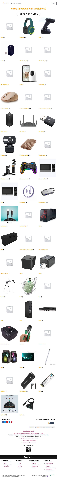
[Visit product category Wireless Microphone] (28, 98)
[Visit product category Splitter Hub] (9, 405)
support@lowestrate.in (25, 438)
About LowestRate (8, 462)
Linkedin (19, 468)
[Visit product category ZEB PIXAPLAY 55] (9, 75)
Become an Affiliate (36, 465)
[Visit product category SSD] (47, 381)
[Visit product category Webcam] (9, 145)
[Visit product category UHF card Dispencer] (47, 240)
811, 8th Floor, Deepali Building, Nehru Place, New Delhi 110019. (29, 433)
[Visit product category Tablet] (28, 358)
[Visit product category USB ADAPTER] (28, 216)
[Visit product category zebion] (9, 51)
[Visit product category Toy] (47, 287)
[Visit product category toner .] (9, 311)
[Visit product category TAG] (9, 358)
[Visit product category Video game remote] (28, 169)
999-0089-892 (45, 435)
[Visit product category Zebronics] (28, 27)
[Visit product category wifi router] (28, 122)
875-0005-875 (32, 435)
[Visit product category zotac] (9, 27)
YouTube (20, 466)
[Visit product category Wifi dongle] (47, 122)
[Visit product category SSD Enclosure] (28, 381)
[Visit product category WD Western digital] (28, 145)
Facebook (20, 462)
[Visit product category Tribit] (28, 287)
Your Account (48, 462)
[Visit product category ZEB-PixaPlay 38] (47, 51)
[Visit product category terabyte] (28, 334)
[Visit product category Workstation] (47, 75)
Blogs (5, 463)
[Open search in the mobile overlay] (28, 3)
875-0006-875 (39, 435)
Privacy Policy (49, 469)
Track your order (49, 463)
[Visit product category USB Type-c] (28, 193)
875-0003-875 (19, 435)
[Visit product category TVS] (28, 263)
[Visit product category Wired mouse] (9, 122)
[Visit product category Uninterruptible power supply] (28, 240)
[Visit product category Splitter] (28, 405)
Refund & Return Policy (51, 468)
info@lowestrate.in (34, 438)
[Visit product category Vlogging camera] (9, 169)
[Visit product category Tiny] (28, 311)
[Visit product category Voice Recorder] (47, 145)
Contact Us (6, 466)
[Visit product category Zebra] (47, 27)
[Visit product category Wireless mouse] (9, 98)
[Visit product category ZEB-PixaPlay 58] (28, 51)
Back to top (28, 457)
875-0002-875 (13, 435)
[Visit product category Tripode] (9, 287)
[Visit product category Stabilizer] (9, 381)
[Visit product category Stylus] (47, 358)
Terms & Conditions (50, 471)
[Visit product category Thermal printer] (9, 334)
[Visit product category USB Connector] (47, 193)
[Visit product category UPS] (47, 216)
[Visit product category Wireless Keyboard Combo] (47, 98)
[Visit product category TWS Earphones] (9, 263)
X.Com (19, 463)
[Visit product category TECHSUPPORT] (47, 334)
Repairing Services (8, 465)
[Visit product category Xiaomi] (28, 75)
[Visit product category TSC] (47, 263)
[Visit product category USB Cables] (9, 216)
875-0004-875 (26, 435)
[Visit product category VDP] (9, 193)
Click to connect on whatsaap (29, 440)
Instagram (20, 465)
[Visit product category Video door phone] (47, 169)
